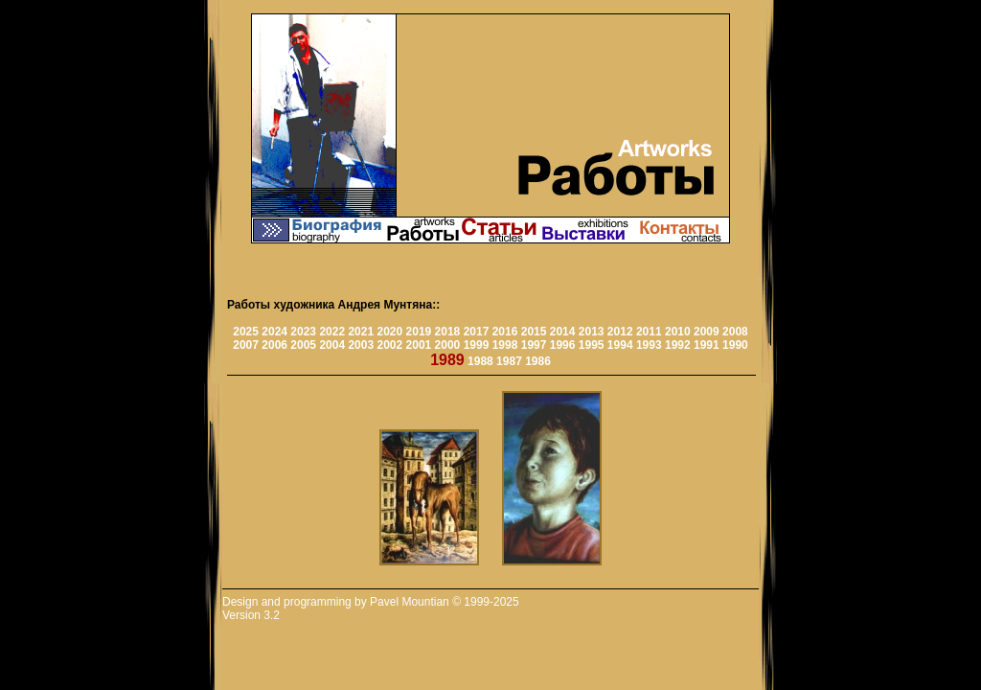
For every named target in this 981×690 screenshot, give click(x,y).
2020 (389, 331)
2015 (534, 331)
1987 (509, 361)
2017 (477, 331)
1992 (678, 345)
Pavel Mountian (409, 602)
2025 (246, 331)
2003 (361, 345)
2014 (563, 331)
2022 (332, 331)
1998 (505, 345)
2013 (592, 331)
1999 (477, 345)
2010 (678, 331)
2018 (448, 331)
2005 (303, 345)
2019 (419, 331)
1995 (592, 345)
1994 (620, 345)
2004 (332, 345)
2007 (246, 345)
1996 (563, 345)
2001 (419, 345)
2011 (649, 331)
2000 (448, 345)
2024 (274, 331)
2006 (274, 345)
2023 (303, 331)
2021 (361, 331)
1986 (538, 361)
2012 (620, 331)
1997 (534, 345)
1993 (649, 345)
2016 (505, 331)
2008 (735, 331)
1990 (735, 345)
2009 (706, 331)
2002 (389, 345)
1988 (480, 361)
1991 (706, 345)
